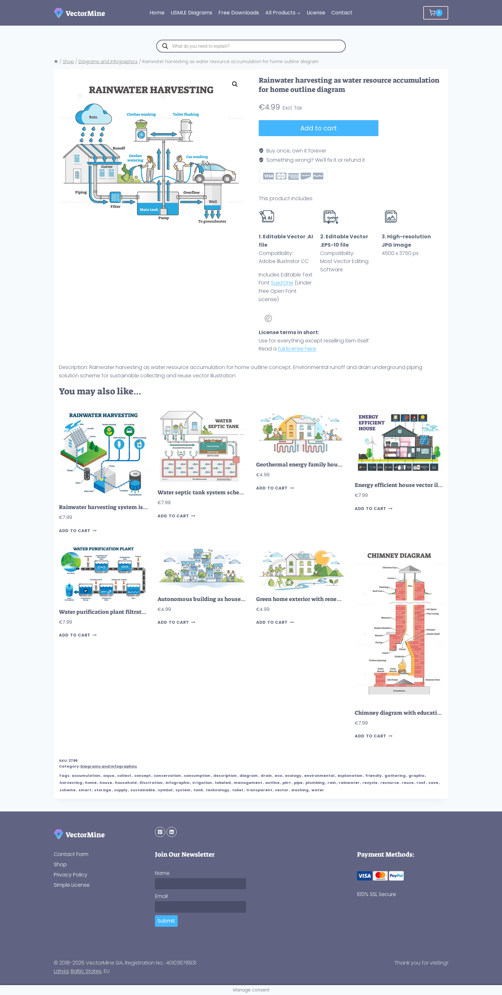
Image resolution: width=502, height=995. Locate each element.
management (248, 782)
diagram (248, 775)
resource (389, 782)
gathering (395, 775)
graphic (417, 775)
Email (161, 896)
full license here (297, 348)
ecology (293, 775)
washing (300, 790)
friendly (373, 775)
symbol (165, 790)
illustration (151, 782)
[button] (235, 84)
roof (421, 782)
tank (198, 790)
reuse (408, 782)
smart (84, 790)
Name (162, 873)
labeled (223, 782)
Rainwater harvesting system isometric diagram (123, 507)
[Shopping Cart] (435, 13)
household (126, 782)
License (316, 12)
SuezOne (282, 282)
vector (281, 790)
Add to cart (318, 128)
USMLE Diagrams (191, 12)
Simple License (72, 885)
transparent (259, 790)
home (91, 782)
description (225, 775)
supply (120, 790)
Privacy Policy (70, 874)
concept (142, 775)
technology (217, 790)
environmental (319, 775)
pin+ (286, 782)
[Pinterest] (160, 832)
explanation (349, 775)
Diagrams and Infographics (108, 766)
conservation (167, 775)
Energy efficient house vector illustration (410, 485)
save (433, 782)
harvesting (71, 782)
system (182, 790)
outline (272, 782)
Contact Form (71, 854)
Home (157, 12)
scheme (68, 790)
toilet (237, 790)
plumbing (315, 782)
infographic (178, 782)
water (318, 790)
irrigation (202, 782)
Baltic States (86, 971)
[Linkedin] (171, 832)
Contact (341, 12)
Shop (60, 864)
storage (102, 790)
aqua (108, 775)
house (106, 782)
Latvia (61, 971)
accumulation (86, 775)
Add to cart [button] (78, 530)
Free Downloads (238, 12)
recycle (369, 782)
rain (332, 782)
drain (266, 775)
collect (124, 775)
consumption (197, 775)
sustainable (142, 790)
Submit (166, 921)
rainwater (349, 782)
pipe (298, 782)
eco (278, 775)
